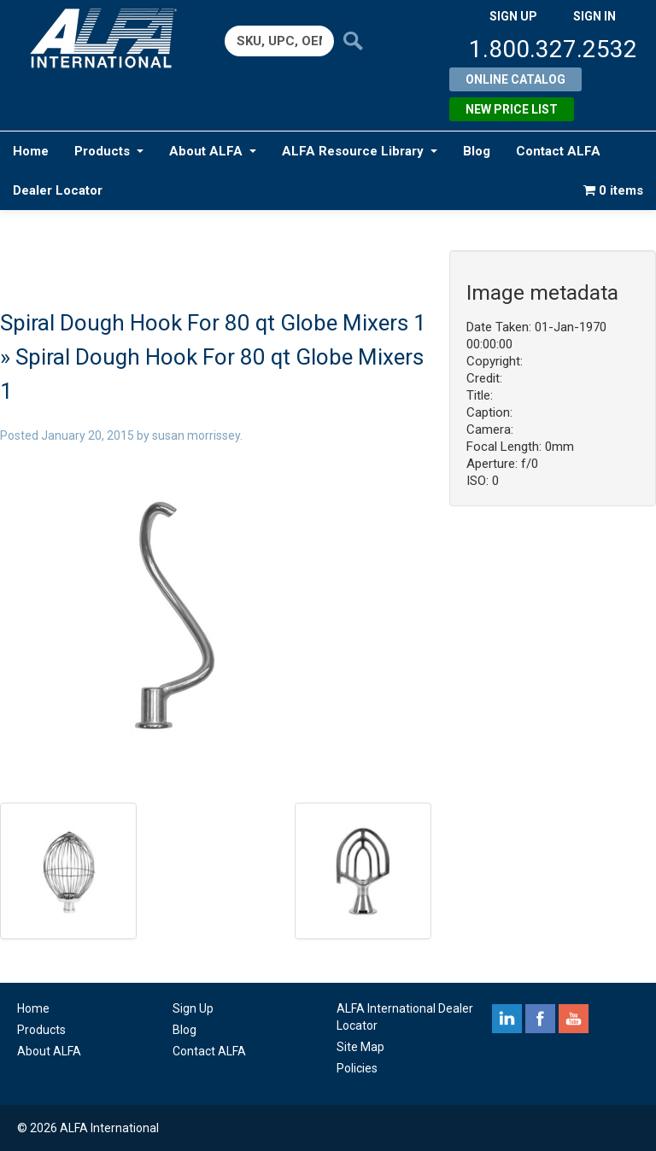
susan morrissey (196, 435)
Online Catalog (515, 79)
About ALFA (212, 151)
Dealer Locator (57, 190)
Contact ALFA (558, 151)
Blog (476, 151)
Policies (357, 1068)
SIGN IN (594, 16)
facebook (540, 1018)
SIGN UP (513, 16)
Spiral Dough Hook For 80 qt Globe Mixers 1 (213, 323)
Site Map (360, 1047)
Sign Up (193, 1008)
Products (109, 151)
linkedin (507, 1018)
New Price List (512, 109)
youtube (574, 1018)
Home (31, 151)
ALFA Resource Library (359, 151)
